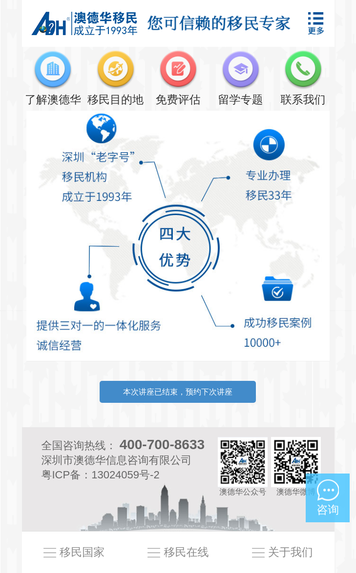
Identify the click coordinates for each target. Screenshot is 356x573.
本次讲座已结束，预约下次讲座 (177, 392)
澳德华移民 (84, 23)
